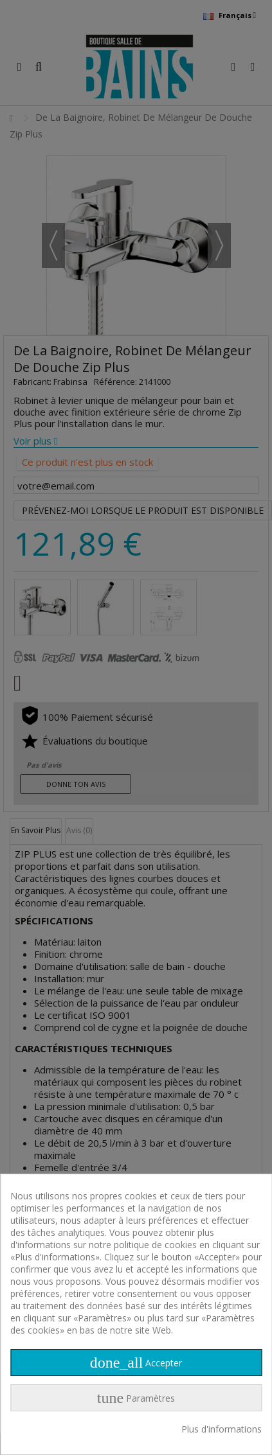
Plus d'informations (221, 1429)
